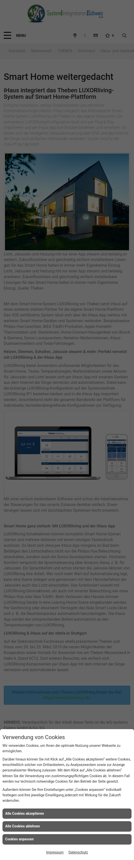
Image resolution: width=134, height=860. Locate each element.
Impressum (55, 852)
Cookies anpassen (19, 839)
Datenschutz (78, 852)
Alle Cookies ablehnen (22, 826)
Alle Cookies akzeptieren (24, 813)
